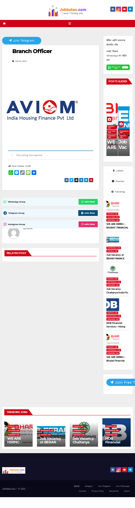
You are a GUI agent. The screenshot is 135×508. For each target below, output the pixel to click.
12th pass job (112, 131)
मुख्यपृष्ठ (76, 486)
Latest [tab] (118, 170)
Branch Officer (32, 51)
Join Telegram (22, 40)
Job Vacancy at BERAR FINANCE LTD (50, 443)
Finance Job (111, 127)
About (127, 491)
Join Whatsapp (123, 486)
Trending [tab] (118, 191)
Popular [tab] (118, 181)
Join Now (88, 201)
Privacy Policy (98, 491)
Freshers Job (112, 136)
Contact (82, 491)
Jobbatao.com (9, 489)
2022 (23, 489)
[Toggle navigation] (70, 23)
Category (89, 486)
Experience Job (124, 131)
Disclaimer (114, 491)
